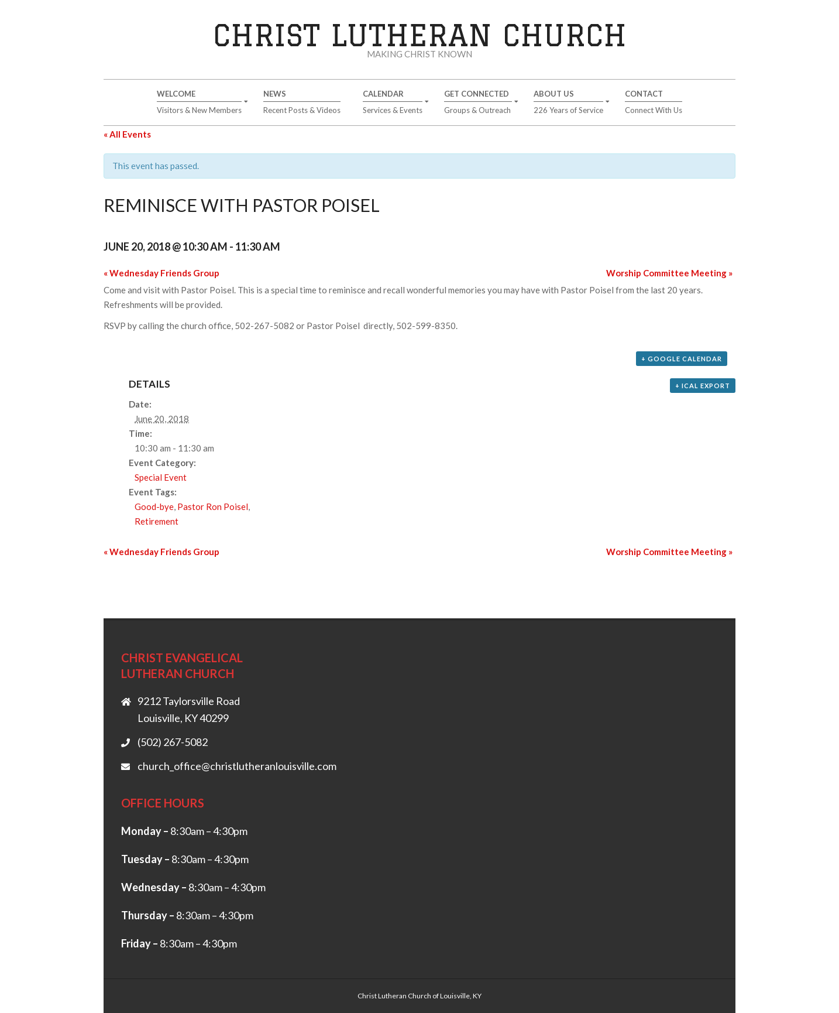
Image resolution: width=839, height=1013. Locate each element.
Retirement (156, 521)
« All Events (127, 134)
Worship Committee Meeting (669, 273)
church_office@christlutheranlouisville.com (236, 765)
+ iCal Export (702, 385)
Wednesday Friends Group (161, 273)
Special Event (161, 477)
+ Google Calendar (681, 358)
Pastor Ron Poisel (212, 506)
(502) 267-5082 (172, 741)
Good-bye (154, 506)
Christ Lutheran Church (420, 35)
